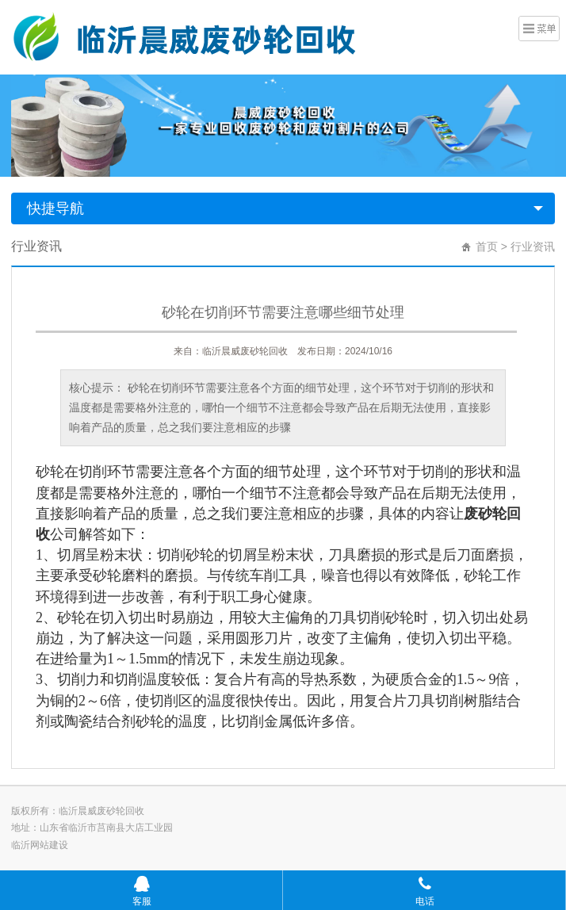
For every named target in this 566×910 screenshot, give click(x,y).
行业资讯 (533, 246)
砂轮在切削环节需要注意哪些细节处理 (283, 312)
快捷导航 (55, 208)
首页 (487, 246)
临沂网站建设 (39, 845)
